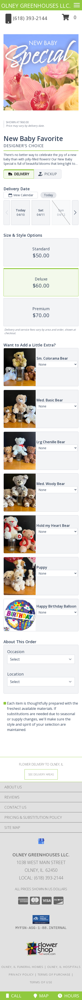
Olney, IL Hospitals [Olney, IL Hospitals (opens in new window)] (64, 967)
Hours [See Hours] (68, 996)
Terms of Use (41, 982)
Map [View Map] (41, 996)
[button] (69, 19)
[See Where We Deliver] (41, 774)
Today (48, 195)
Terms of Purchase (54, 974)
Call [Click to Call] (13, 996)
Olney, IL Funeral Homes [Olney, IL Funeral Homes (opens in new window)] (22, 967)
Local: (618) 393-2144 (41, 878)
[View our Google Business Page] (41, 843)
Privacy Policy (21, 974)
